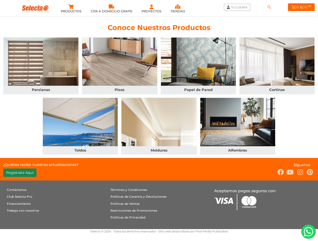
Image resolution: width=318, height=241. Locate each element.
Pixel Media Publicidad (212, 231)
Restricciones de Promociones (133, 210)
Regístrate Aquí (20, 173)
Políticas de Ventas (125, 203)
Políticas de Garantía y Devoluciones (138, 196)
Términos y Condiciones (128, 190)
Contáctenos (16, 190)
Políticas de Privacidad (128, 217)
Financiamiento (19, 203)
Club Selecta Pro (19, 196)
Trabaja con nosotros (23, 210)
